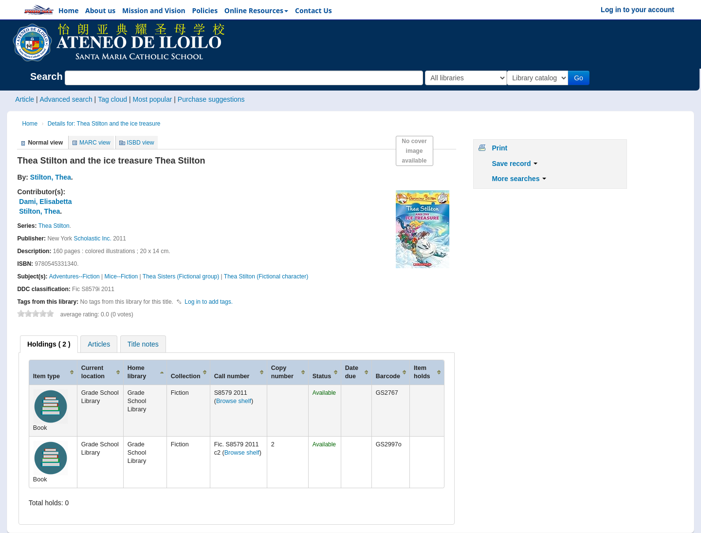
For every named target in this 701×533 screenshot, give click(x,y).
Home (29, 123)
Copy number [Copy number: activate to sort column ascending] (282, 372)
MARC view (95, 142)
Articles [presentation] (99, 344)
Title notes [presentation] (143, 344)
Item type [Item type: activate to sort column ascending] (46, 376)
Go (580, 78)
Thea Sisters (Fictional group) (181, 276)
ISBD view (140, 142)
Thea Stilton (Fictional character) (266, 276)
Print (499, 148)
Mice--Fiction (121, 276)
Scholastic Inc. (92, 238)
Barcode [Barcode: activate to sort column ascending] (388, 376)
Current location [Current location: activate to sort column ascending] (93, 372)
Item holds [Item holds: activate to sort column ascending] (422, 372)
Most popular (152, 99)
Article (24, 99)
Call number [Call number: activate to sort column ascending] (232, 376)
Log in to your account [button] (637, 10)
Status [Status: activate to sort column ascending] (322, 376)
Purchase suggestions (211, 99)
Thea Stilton (54, 225)
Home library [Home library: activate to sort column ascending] (137, 372)
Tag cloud (112, 99)
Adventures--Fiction (74, 276)
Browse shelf (233, 401)
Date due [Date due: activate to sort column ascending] (351, 372)
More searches (519, 179)
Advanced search (66, 99)
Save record (514, 163)
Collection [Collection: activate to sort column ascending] (186, 376)
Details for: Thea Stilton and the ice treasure (104, 123)
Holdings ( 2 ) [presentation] (49, 344)
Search (46, 76)
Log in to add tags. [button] (208, 301)
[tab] (49, 344)
